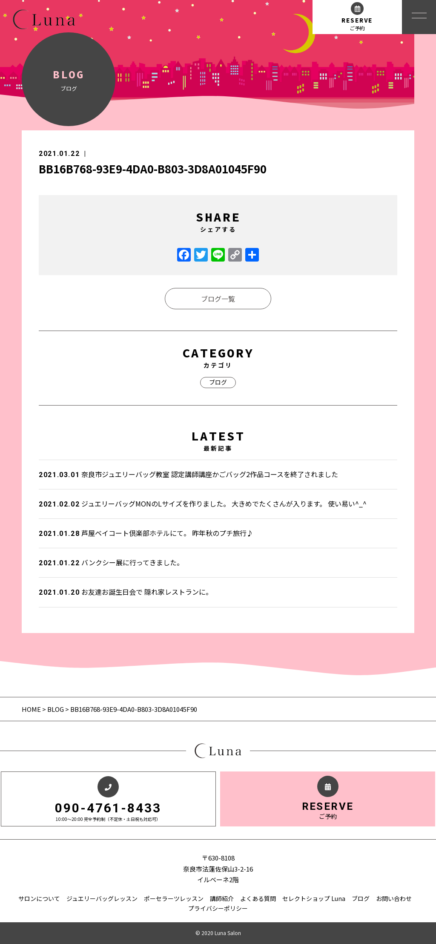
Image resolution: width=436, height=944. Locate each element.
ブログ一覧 (218, 299)
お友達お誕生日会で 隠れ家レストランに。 (125, 592)
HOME (32, 709)
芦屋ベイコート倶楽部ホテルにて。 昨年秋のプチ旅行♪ (146, 533)
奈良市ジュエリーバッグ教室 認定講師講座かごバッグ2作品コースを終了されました (188, 474)
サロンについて (39, 898)
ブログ (218, 382)
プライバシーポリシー (218, 908)
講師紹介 (222, 898)
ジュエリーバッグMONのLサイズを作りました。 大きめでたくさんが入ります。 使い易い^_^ (203, 503)
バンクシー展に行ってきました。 (111, 562)
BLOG (55, 709)
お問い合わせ (394, 898)
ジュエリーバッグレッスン (102, 898)
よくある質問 (258, 898)
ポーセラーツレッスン (174, 898)
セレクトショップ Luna (313, 898)
